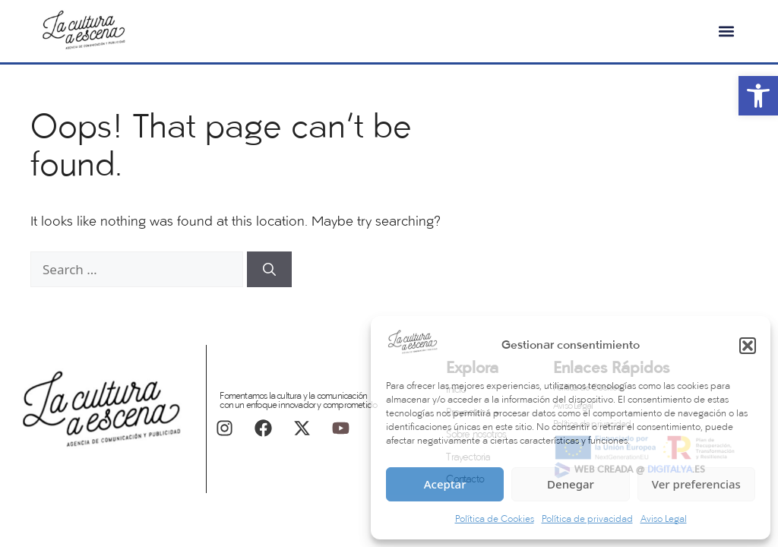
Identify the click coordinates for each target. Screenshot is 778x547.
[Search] (269, 269)
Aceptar (445, 484)
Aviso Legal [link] (663, 519)
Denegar (570, 484)
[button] (747, 345)
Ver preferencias (696, 484)
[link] (758, 95)
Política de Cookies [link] (494, 519)
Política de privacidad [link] (587, 519)
